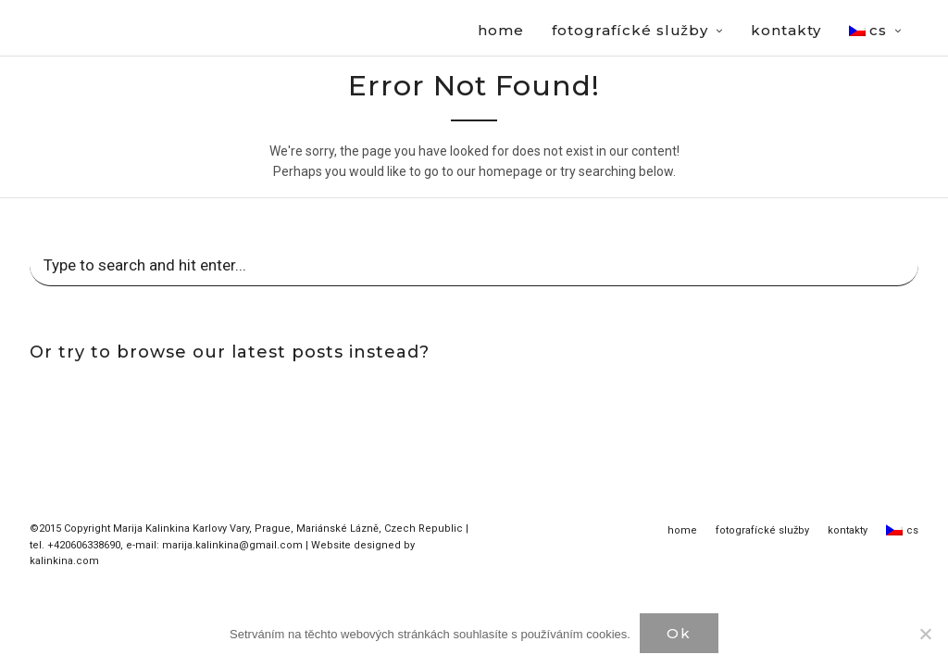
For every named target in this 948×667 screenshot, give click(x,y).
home (682, 531)
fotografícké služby (762, 531)
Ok (679, 633)
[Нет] (925, 633)
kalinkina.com (64, 562)
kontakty (847, 531)
